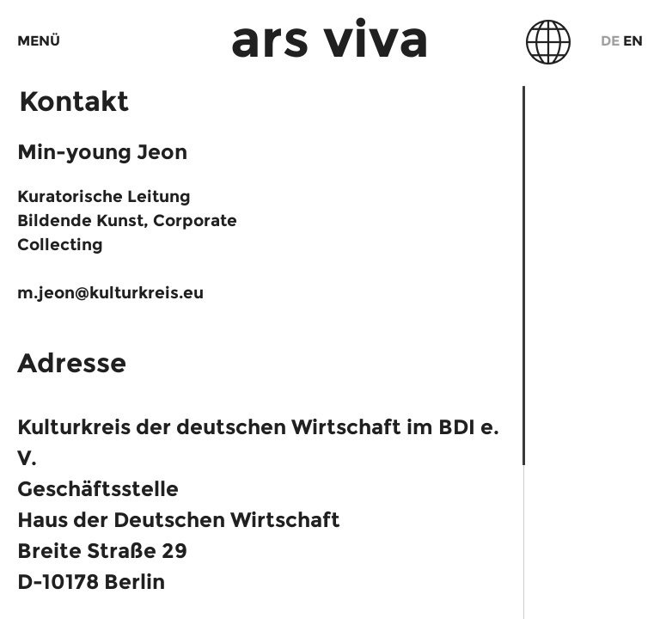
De (610, 41)
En (633, 41)
